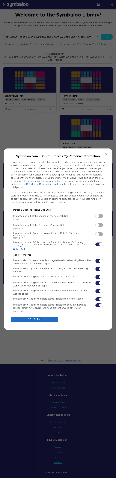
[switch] (99, 216)
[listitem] (58, 210)
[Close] (106, 154)
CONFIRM (34, 319)
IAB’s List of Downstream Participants (46, 184)
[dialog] (58, 239)
